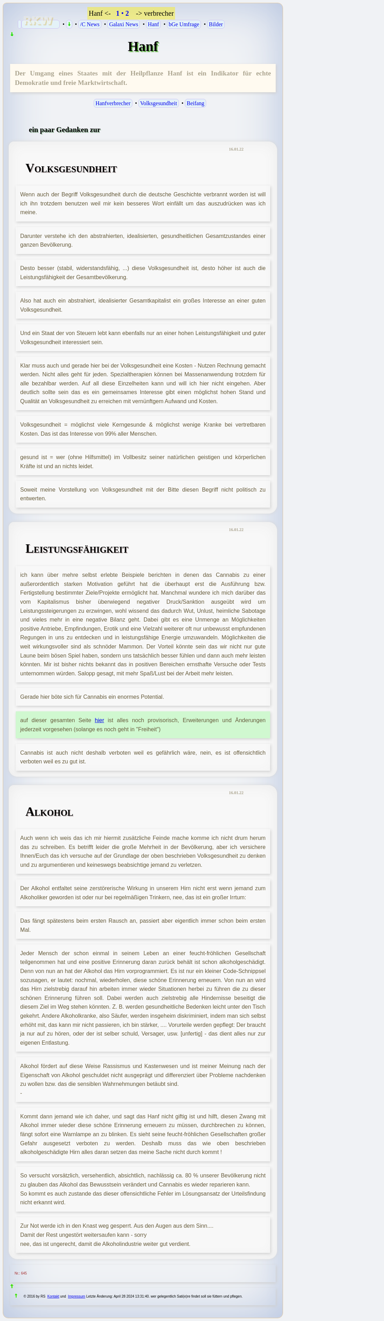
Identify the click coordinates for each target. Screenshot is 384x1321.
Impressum (76, 1296)
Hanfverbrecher (112, 103)
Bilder (216, 24)
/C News (90, 24)
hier (99, 720)
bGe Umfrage (184, 24)
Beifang (195, 103)
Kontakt (53, 1296)
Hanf (153, 24)
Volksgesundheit (158, 103)
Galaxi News (123, 24)
